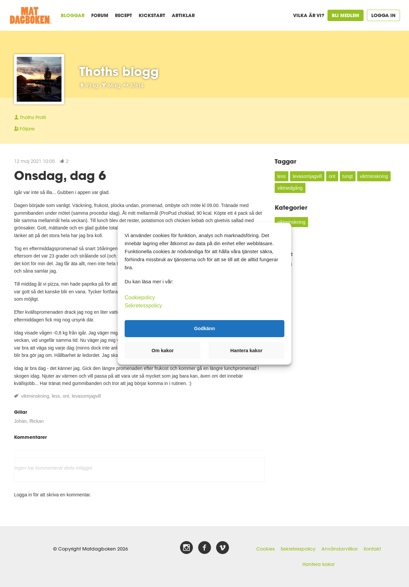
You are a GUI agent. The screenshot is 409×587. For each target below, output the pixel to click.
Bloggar (73, 15)
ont (65, 396)
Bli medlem (345, 15)
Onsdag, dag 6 (60, 175)
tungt (348, 176)
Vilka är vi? (308, 15)
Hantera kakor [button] (246, 350)
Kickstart (152, 15)
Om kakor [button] (163, 350)
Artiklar (183, 15)
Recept (123, 15)
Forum (99, 15)
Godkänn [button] (204, 328)
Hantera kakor (318, 564)
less (56, 396)
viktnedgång (290, 188)
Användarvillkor (339, 549)
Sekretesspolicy (298, 549)
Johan (20, 421)
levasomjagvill (86, 396)
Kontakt (372, 549)
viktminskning (35, 396)
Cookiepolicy (140, 297)
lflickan (36, 421)
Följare (24, 129)
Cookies (265, 549)
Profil (30, 117)
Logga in (383, 15)
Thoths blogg (119, 71)
